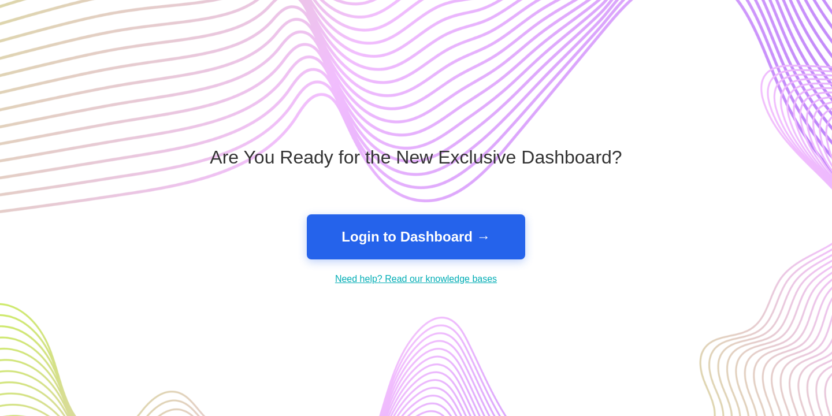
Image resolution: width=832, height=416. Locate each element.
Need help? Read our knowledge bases (416, 279)
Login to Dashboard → (415, 236)
